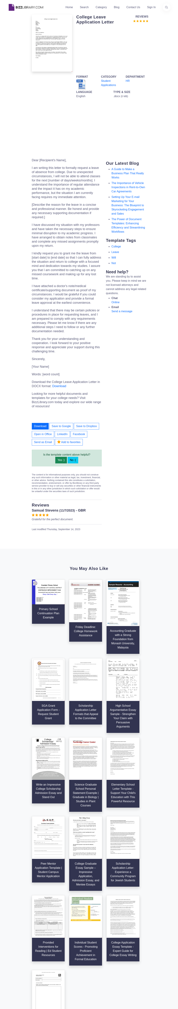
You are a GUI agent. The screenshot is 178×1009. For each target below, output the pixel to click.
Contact (68, 944)
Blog (116, 7)
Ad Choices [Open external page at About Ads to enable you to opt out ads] (126, 954)
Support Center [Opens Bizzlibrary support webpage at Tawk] (128, 932)
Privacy (123, 949)
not (113, 263)
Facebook (79, 434)
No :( (73, 460)
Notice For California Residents (125, 966)
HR (128, 80)
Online (115, 302)
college (116, 246)
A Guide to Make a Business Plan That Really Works (127, 173)
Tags (94, 950)
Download (59, 386)
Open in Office (43, 434)
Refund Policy (127, 976)
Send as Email (43, 442)
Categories (97, 933)
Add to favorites (68, 442)
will (113, 257)
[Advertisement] (111, 49)
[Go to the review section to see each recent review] (140, 20)
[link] (11, 964)
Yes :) (61, 460)
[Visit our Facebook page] (21, 964)
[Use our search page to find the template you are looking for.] (166, 7)
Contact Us (133, 7)
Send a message (121, 311)
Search (84, 7)
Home (69, 7)
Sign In (151, 7)
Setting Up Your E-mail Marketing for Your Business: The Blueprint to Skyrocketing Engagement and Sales (127, 205)
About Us (69, 933)
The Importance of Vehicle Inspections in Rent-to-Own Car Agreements (128, 187)
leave (115, 252)
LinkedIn (62, 434)
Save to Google (61, 426)
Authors (68, 939)
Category (101, 7)
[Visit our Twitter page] (11, 964)
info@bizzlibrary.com (159, 927)
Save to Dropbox (86, 426)
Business (96, 939)
